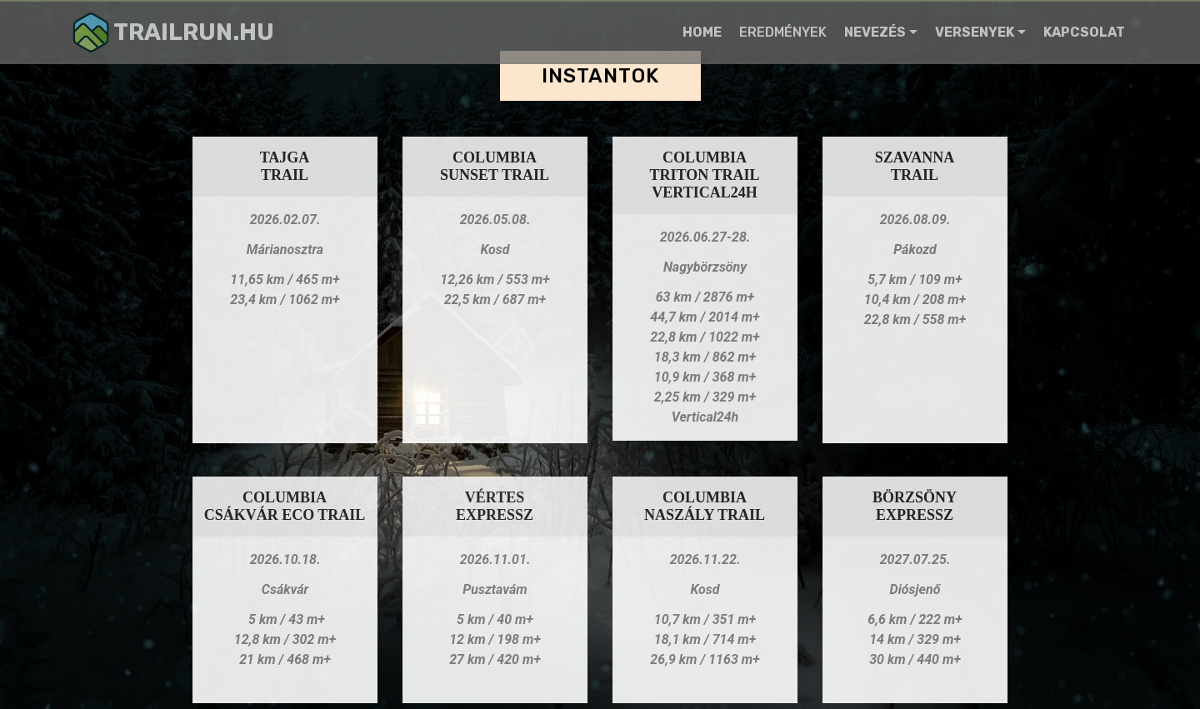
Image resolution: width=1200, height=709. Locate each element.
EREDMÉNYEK (783, 32)
